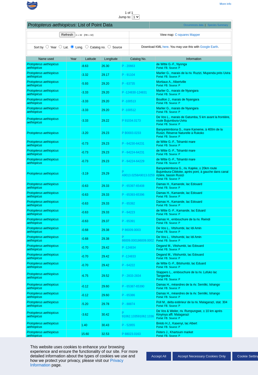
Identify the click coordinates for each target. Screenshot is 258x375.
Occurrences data (194, 25)
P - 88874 (128, 304)
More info (225, 3)
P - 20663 (128, 66)
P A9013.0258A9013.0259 (138, 173)
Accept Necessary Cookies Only (201, 356)
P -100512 (129, 110)
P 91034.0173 (131, 120)
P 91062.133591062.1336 (138, 314)
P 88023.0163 (131, 334)
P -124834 (129, 247)
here (166, 47)
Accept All (158, 356)
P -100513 (129, 101)
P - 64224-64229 (133, 161)
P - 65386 (128, 295)
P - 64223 (128, 212)
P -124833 (129, 256)
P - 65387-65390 (133, 286)
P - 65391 (128, 221)
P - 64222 (128, 265)
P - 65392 (128, 203)
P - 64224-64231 (133, 152)
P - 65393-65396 (133, 194)
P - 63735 (128, 83)
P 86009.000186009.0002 (138, 238)
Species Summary (218, 25)
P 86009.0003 (131, 230)
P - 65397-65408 (133, 186)
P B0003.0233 (131, 133)
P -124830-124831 (134, 92)
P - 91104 (128, 75)
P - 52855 (128, 325)
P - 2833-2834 (131, 276)
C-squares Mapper (187, 35)
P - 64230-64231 (133, 143)
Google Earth (209, 47)
